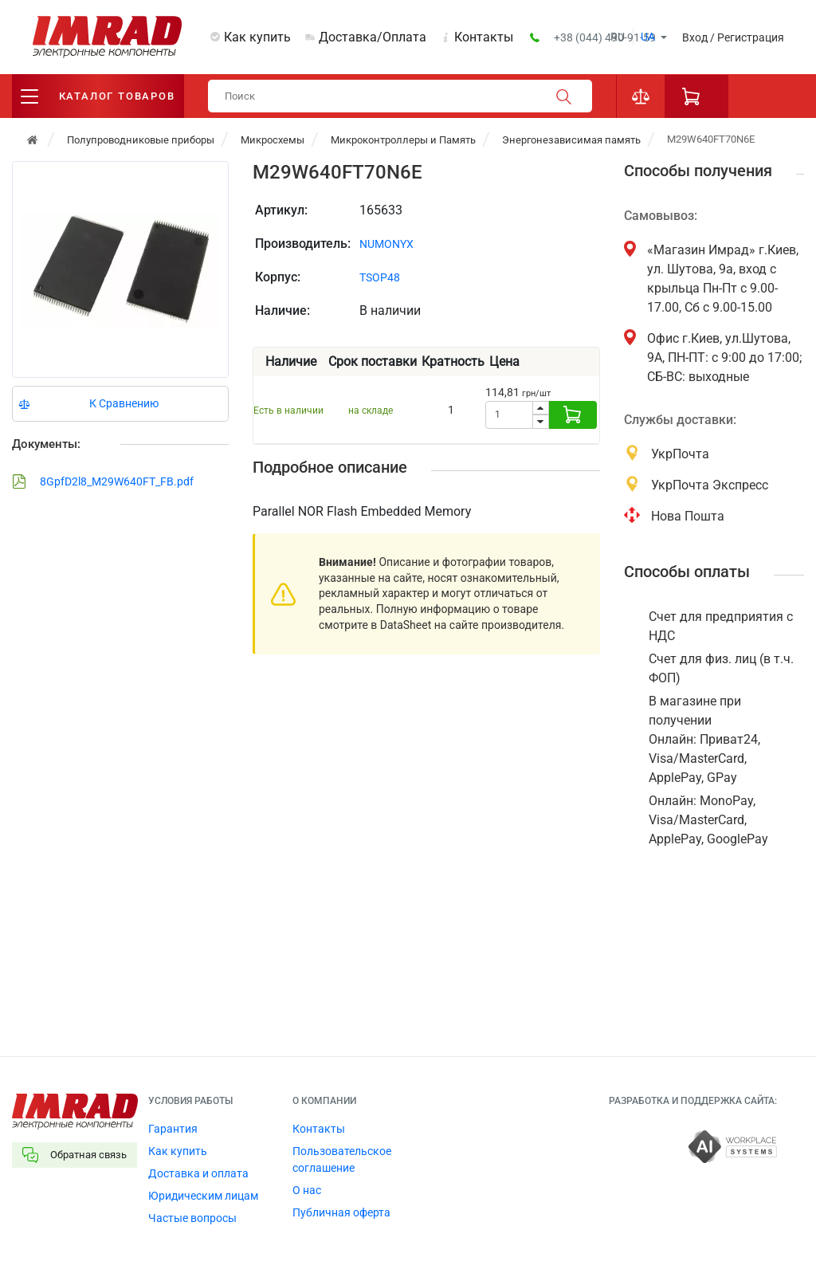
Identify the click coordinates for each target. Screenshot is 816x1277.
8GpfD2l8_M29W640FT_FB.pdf (103, 481)
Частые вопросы (192, 1218)
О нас (306, 1190)
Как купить (257, 37)
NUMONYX (386, 244)
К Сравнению (124, 403)
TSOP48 (379, 277)
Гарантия (173, 1128)
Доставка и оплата (198, 1173)
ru (617, 36)
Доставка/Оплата (372, 37)
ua (648, 36)
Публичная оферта (341, 1212)
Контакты (483, 37)
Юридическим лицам (203, 1195)
